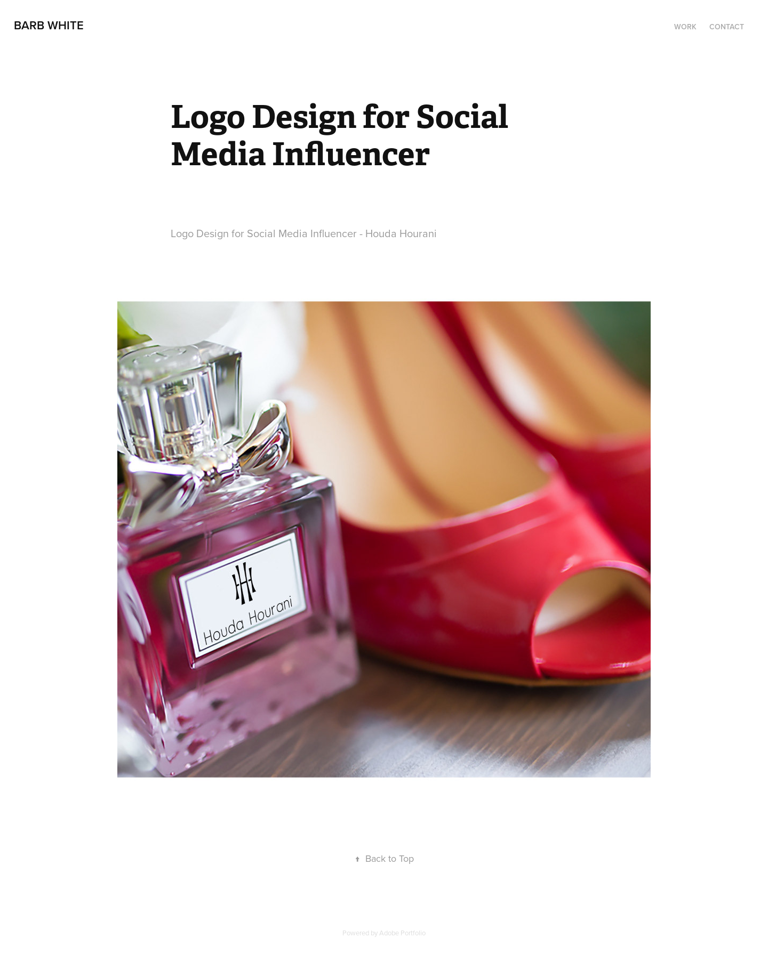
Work (685, 26)
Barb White (49, 25)
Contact (726, 26)
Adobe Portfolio (402, 932)
